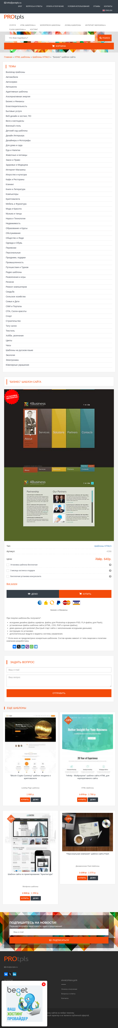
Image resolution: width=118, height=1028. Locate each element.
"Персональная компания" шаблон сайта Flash (87, 854)
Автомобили (12, 77)
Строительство (13, 321)
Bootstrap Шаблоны (15, 72)
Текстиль (10, 331)
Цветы (9, 340)
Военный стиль (13, 126)
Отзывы (96, 6)
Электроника (12, 360)
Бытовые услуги (14, 111)
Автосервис (11, 82)
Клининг (10, 184)
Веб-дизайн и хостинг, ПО (18, 116)
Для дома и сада (14, 145)
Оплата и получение (55, 6)
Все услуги (12, 584)
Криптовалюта (13, 199)
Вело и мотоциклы (15, 121)
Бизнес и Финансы (15, 101)
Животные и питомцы (16, 155)
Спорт (9, 316)
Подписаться (59, 940)
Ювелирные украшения (17, 365)
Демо (33, 594)
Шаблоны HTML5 (41, 57)
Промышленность (14, 262)
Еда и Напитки (13, 150)
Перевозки (11, 248)
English (108, 10)
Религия (10, 282)
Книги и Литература (15, 189)
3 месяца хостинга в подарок (22, 571)
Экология (10, 355)
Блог (20, 6)
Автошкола (11, 87)
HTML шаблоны (22, 57)
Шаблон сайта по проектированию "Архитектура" (30, 874)
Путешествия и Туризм (17, 267)
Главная (8, 57)
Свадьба (10, 291)
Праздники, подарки (16, 257)
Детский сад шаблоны (17, 130)
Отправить (59, 693)
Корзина (59, 46)
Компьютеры (12, 194)
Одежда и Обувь (14, 243)
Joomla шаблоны (73, 25)
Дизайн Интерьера (15, 135)
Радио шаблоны (14, 272)
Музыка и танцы (14, 213)
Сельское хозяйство (16, 296)
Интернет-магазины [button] (95, 25)
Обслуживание (13, 233)
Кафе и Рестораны (15, 179)
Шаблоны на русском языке (19, 350)
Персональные (13, 252)
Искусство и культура (16, 174)
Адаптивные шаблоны (17, 91)
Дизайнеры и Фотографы (18, 140)
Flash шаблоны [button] (17, 29)
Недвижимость (13, 223)
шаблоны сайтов (50, 1013)
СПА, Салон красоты (16, 311)
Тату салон (11, 326)
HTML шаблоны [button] (28, 25)
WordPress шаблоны (50, 25)
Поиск (105, 38)
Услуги (12, 25)
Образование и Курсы (16, 228)
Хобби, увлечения (14, 335)
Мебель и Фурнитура (16, 204)
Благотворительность (16, 106)
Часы (8, 345)
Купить (85, 594)
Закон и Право (13, 160)
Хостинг (34, 29)
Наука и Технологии (15, 218)
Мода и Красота (13, 209)
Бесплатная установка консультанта (25, 576)
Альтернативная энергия (18, 96)
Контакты (108, 6)
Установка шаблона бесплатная (24, 565)
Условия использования (78, 6)
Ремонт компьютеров (16, 287)
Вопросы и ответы (34, 6)
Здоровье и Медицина (17, 165)
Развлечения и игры (16, 277)
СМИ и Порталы (14, 306)
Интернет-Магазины (16, 169)
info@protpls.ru (12, 3)
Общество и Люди (15, 238)
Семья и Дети (12, 301)
